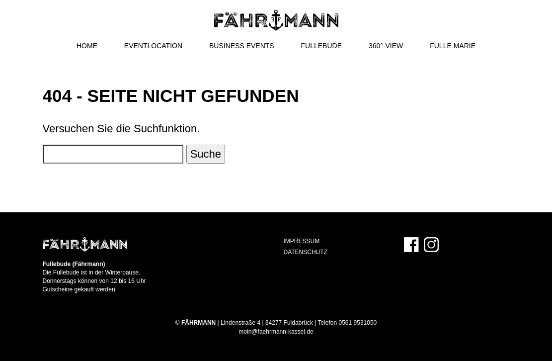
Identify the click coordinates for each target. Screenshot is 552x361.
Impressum (302, 241)
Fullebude (321, 46)
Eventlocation (153, 46)
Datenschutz (305, 252)
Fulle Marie (452, 46)
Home (87, 46)
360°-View (386, 46)
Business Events (241, 46)
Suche (205, 154)
